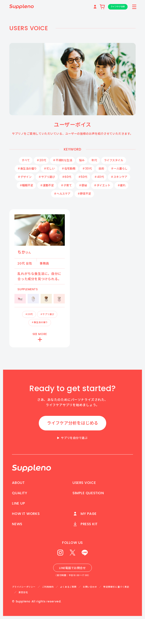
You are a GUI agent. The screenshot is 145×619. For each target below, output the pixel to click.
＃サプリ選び (46, 177)
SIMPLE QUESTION (88, 493)
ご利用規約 (48, 586)
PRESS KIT (85, 524)
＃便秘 (83, 185)
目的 (101, 169)
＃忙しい (49, 169)
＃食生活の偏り (27, 169)
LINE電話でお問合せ (72, 568)
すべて (26, 160)
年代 (94, 160)
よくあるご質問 (68, 586)
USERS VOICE (84, 482)
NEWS (17, 524)
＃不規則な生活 (62, 160)
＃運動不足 (47, 185)
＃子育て (66, 185)
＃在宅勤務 (68, 169)
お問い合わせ (90, 586)
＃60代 (66, 177)
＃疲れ (121, 185)
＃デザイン (24, 177)
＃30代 (87, 169)
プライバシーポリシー (24, 586)
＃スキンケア (119, 177)
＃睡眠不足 (26, 185)
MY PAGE (84, 513)
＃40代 (99, 177)
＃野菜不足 (84, 194)
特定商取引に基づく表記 (116, 586)
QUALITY (19, 493)
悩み (81, 160)
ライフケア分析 (117, 6)
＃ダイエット (102, 185)
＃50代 (82, 177)
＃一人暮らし (119, 169)
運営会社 (23, 592)
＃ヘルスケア (62, 194)
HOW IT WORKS (26, 513)
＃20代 (41, 160)
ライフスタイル (113, 160)
